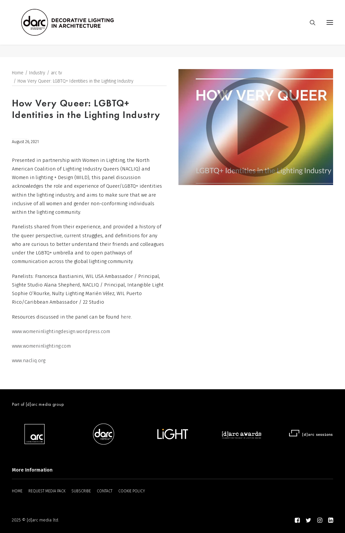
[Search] (310, 29)
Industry (37, 73)
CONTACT (104, 491)
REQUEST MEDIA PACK (46, 491)
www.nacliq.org (28, 361)
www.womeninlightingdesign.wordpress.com (61, 332)
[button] (330, 28)
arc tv (56, 73)
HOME (17, 491)
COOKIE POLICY (131, 491)
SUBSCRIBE (81, 491)
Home (17, 73)
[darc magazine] (80, 29)
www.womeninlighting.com (41, 346)
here (126, 317)
